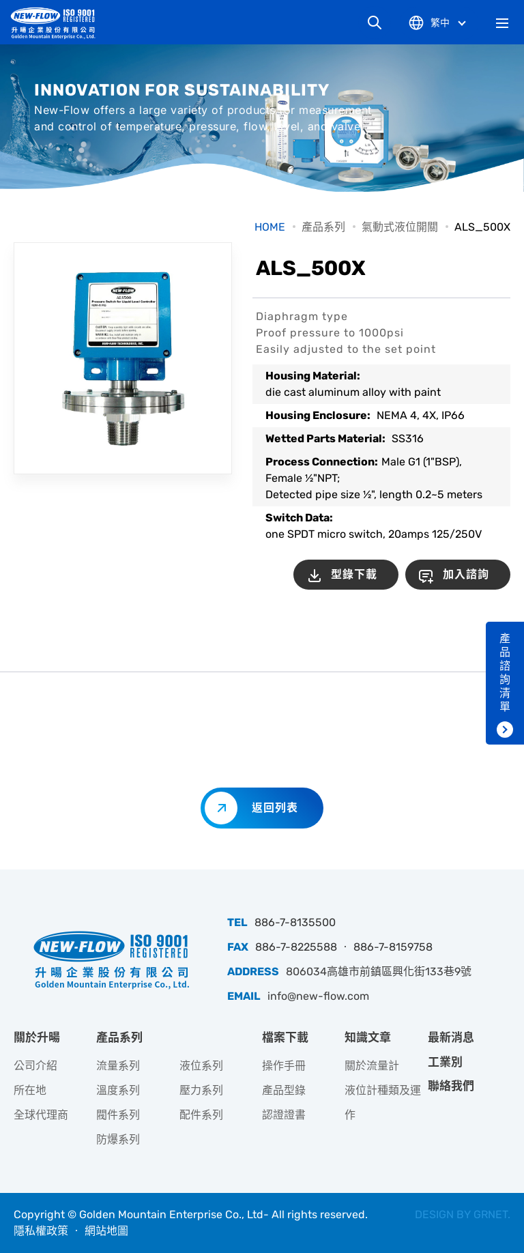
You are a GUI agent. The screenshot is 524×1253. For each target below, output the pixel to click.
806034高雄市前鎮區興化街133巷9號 (378, 971)
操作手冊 (284, 1065)
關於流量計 (372, 1065)
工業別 (445, 1062)
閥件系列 (118, 1114)
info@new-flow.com (318, 996)
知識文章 (368, 1037)
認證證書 (284, 1114)
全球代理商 (41, 1114)
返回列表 (275, 807)
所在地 (30, 1090)
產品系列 (323, 226)
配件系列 (201, 1114)
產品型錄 (284, 1090)
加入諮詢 (466, 574)
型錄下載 (354, 574)
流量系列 (118, 1065)
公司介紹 (35, 1065)
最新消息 (451, 1037)
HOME (269, 226)
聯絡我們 (451, 1086)
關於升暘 (37, 1037)
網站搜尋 (374, 22)
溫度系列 (118, 1090)
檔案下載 (285, 1037)
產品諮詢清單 (504, 672)
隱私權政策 (41, 1230)
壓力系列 (201, 1090)
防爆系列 (118, 1139)
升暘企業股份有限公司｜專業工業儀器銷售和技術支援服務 (58, 23)
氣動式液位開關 (400, 226)
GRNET (491, 1214)
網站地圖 (106, 1230)
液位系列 (201, 1065)
